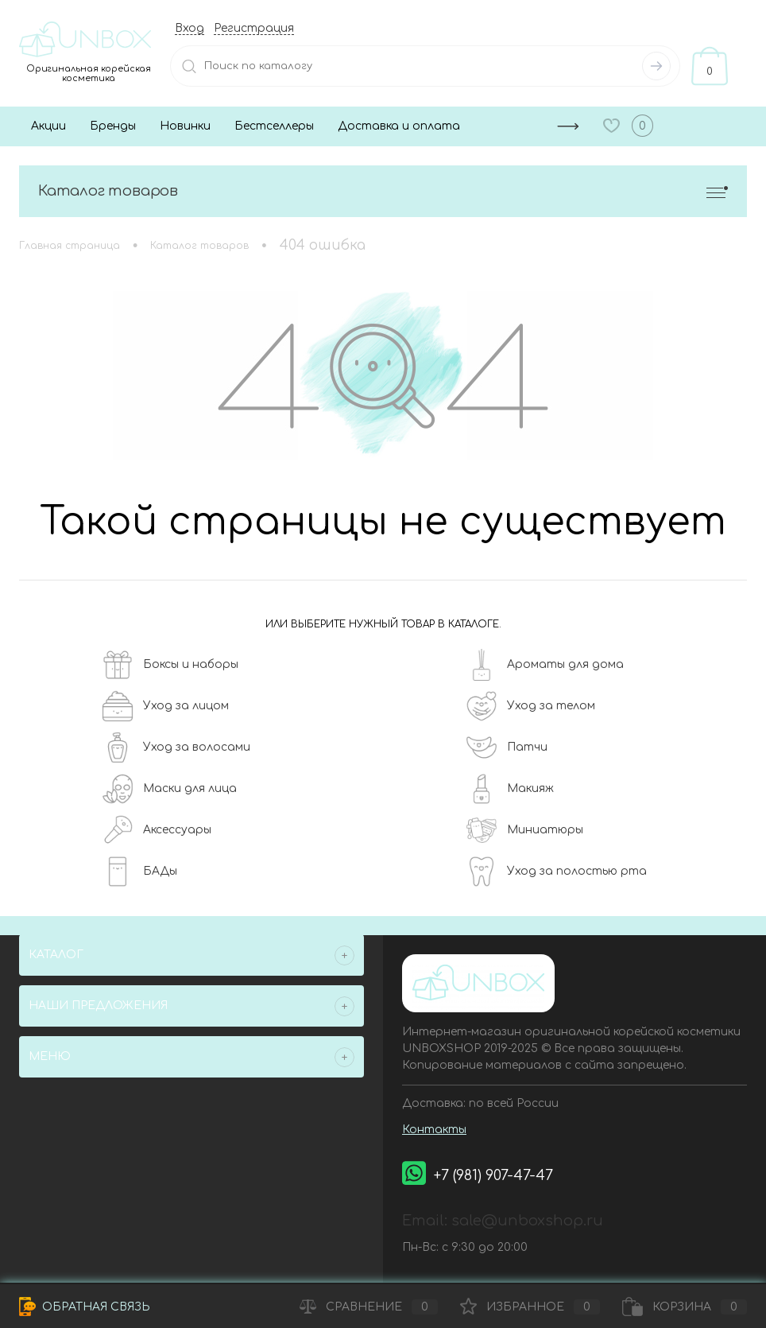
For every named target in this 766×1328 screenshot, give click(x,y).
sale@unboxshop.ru (527, 1221)
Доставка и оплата (399, 126)
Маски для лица (169, 789)
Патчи (506, 747)
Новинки (185, 126)
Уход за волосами (176, 747)
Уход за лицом (165, 706)
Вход (189, 28)
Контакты (434, 1130)
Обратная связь (84, 1307)
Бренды (113, 126)
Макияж (510, 789)
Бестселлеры (274, 126)
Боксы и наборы (170, 665)
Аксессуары (156, 830)
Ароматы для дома (545, 665)
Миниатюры (524, 830)
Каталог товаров (383, 191)
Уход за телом (530, 706)
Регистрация (254, 28)
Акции (48, 126)
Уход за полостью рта (556, 871)
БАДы (139, 871)
